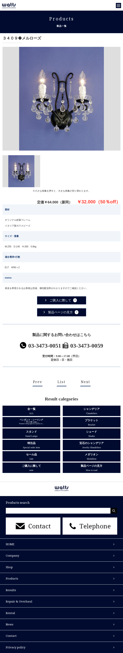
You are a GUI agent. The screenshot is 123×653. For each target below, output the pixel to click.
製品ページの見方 (60, 312)
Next (85, 382)
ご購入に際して (60, 300)
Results (11, 590)
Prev (37, 382)
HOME (10, 544)
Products (12, 578)
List (61, 382)
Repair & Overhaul (19, 601)
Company (12, 555)
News (9, 624)
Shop (9, 567)
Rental (10, 613)
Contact (11, 636)
